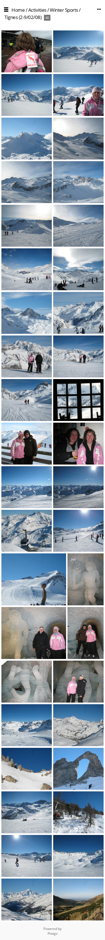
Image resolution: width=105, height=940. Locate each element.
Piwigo (53, 933)
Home (18, 10)
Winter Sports (64, 10)
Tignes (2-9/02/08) (22, 17)
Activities (37, 10)
